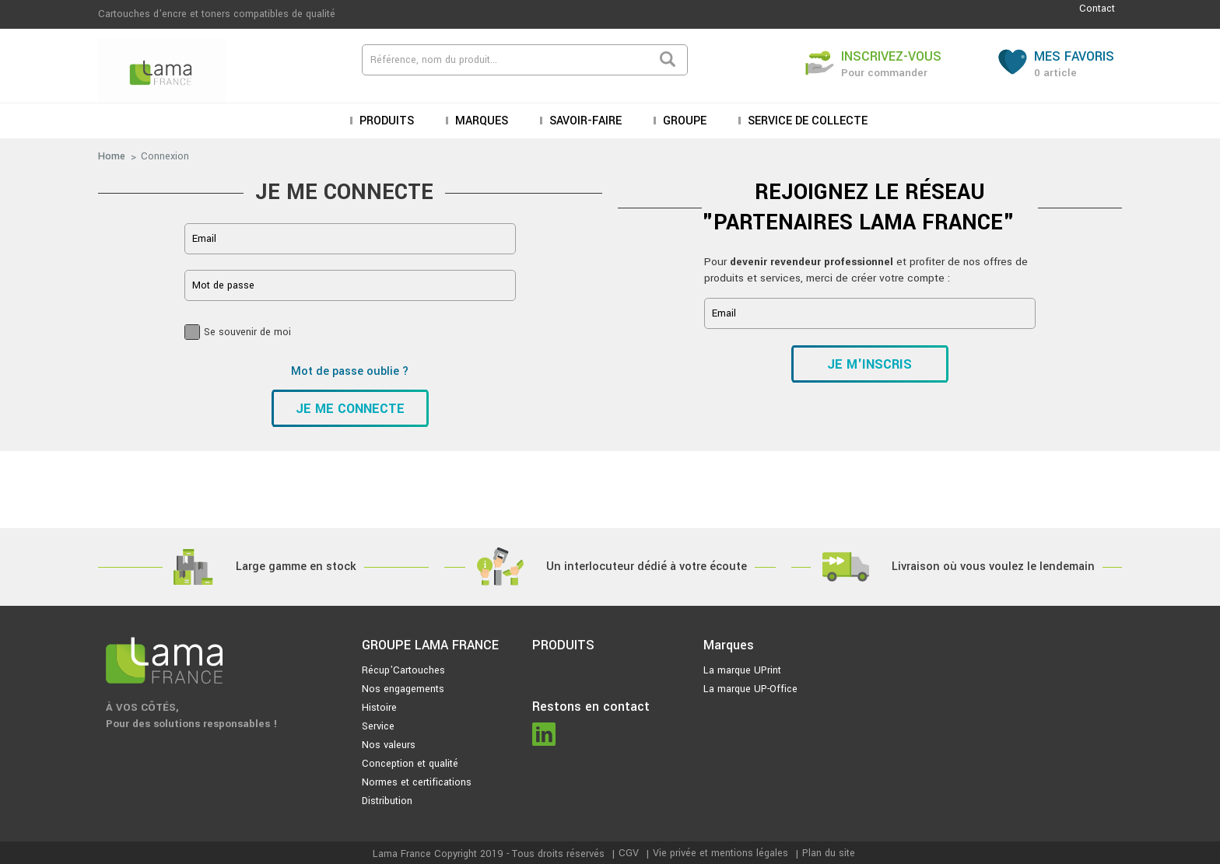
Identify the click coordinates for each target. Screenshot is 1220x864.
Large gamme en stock (296, 566)
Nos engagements (403, 689)
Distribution (387, 801)
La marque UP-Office (750, 689)
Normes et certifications (417, 782)
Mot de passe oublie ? (349, 371)
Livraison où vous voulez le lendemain (993, 566)
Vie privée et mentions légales (720, 853)
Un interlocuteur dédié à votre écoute (646, 566)
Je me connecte (350, 409)
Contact (1097, 9)
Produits (385, 121)
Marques (480, 121)
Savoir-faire (584, 121)
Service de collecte (806, 121)
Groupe (683, 121)
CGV (629, 853)
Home (111, 156)
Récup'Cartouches (403, 670)
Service (378, 726)
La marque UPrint (742, 670)
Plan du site (828, 853)
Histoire (379, 708)
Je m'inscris (869, 364)
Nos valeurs (388, 745)
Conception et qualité (410, 764)
